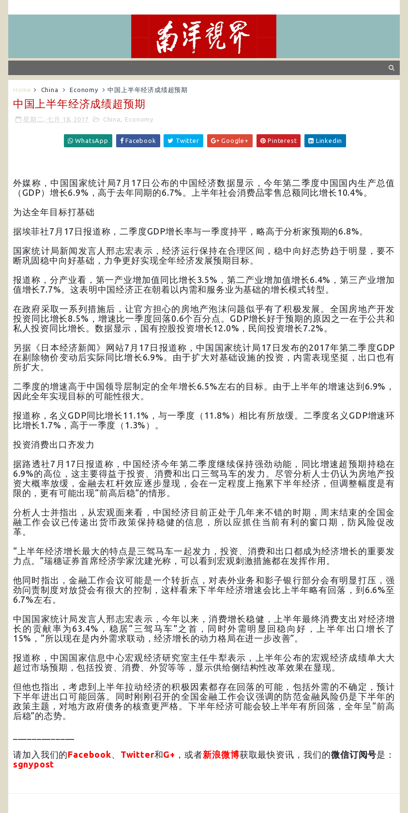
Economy (84, 89)
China (50, 89)
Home (22, 89)
